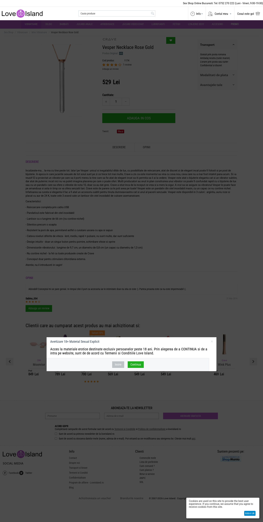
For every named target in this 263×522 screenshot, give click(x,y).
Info (198, 14)
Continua (135, 364)
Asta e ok (249, 513)
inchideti (211, 342)
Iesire (118, 364)
